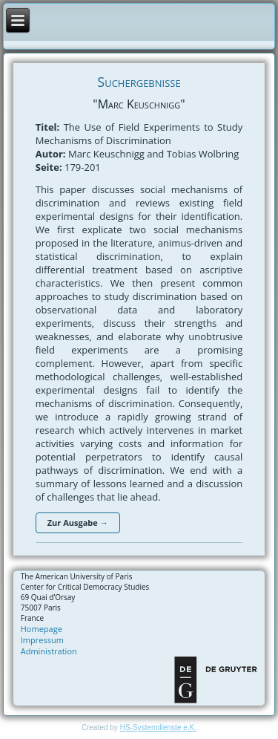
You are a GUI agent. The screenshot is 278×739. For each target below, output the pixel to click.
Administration (49, 651)
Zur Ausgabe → (77, 522)
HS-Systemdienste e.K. (158, 727)
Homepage (41, 628)
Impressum (42, 639)
